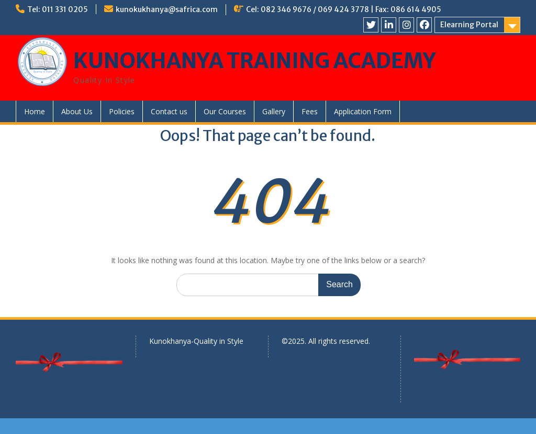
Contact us (169, 111)
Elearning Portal (469, 24)
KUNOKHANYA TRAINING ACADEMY (254, 61)
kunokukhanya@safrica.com (167, 9)
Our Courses (225, 111)
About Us (77, 111)
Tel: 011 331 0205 (57, 9)
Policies (122, 111)
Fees (310, 111)
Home (34, 111)
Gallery (273, 111)
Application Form (363, 111)
